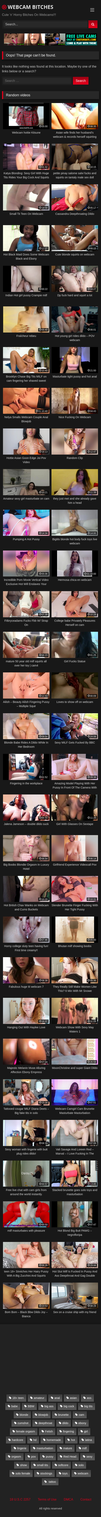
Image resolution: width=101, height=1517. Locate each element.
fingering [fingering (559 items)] (68, 1431)
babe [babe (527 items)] (14, 1406)
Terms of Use (47, 1499)
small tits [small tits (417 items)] (42, 1465)
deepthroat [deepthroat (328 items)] (45, 1423)
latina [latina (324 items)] (88, 1439)
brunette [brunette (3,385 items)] (63, 1414)
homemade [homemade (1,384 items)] (54, 1439)
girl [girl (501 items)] (86, 1431)
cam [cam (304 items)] (81, 1414)
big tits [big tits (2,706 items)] (88, 1406)
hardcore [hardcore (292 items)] (17, 1439)
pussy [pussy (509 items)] (49, 1456)
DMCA (68, 1499)
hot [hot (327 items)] (73, 1439)
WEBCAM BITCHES (27, 7)
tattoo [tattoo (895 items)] (52, 1481)
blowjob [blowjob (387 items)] (43, 1414)
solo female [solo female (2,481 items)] (23, 1473)
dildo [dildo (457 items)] (65, 1423)
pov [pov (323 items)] (33, 1456)
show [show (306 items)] (23, 1465)
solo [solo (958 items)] (81, 1465)
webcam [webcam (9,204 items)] (83, 1473)
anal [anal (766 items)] (57, 1397)
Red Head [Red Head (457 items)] (69, 1456)
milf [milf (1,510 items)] (84, 1448)
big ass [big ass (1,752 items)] (48, 1406)
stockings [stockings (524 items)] (46, 1473)
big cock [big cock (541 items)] (69, 1406)
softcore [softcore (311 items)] (63, 1465)
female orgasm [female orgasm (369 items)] (25, 1431)
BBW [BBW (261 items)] (31, 1406)
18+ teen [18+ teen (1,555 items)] (18, 1397)
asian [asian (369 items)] (73, 1397)
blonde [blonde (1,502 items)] (24, 1414)
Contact (85, 1499)
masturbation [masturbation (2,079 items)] (45, 1448)
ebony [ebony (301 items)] (82, 1423)
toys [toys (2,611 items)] (64, 1473)
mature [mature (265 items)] (67, 1448)
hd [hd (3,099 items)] (34, 1439)
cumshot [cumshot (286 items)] (22, 1423)
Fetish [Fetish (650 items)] (49, 1431)
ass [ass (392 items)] (89, 1397)
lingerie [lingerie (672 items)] (21, 1448)
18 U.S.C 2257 (20, 1499)
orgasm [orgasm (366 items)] (16, 1456)
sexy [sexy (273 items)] (89, 1456)
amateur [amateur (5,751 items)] (39, 1397)
